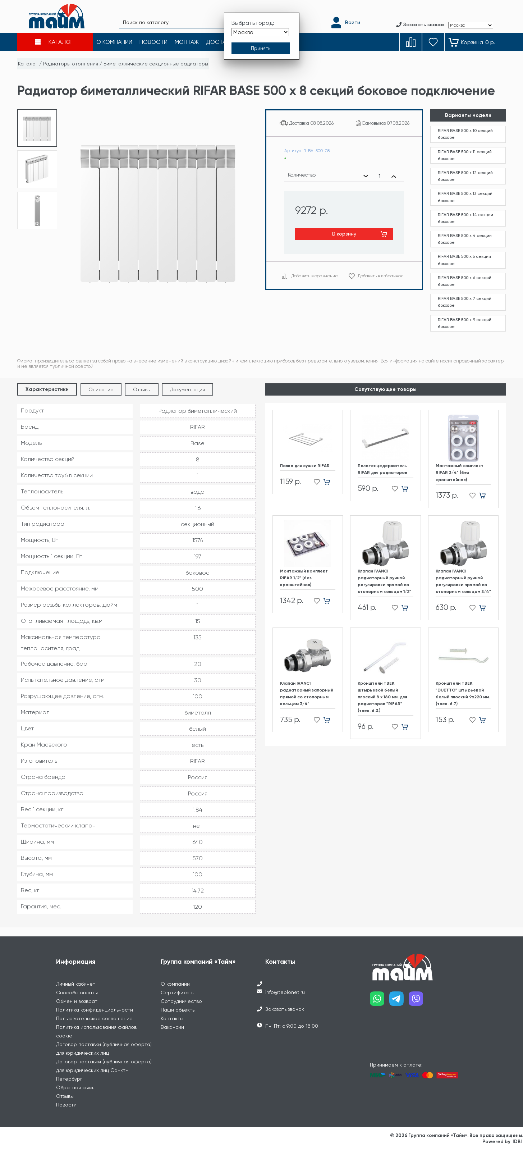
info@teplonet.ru (285, 992)
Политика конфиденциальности (94, 1010)
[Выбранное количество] (379, 176)
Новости (66, 1105)
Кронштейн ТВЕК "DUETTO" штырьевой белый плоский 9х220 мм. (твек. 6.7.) (463, 694)
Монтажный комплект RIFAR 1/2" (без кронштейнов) (304, 578)
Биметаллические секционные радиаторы (156, 64)
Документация (187, 389)
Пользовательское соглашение (94, 1018)
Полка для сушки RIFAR (305, 465)
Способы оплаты (77, 992)
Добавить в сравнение (314, 275)
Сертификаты (177, 992)
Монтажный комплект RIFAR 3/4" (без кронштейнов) (459, 472)
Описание (101, 389)
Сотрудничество (181, 1001)
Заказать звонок (284, 1009)
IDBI (517, 1141)
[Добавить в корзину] (329, 481)
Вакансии (172, 1027)
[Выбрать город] (260, 32)
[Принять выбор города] (260, 48)
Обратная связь (75, 1087)
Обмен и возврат (76, 1001)
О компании (175, 984)
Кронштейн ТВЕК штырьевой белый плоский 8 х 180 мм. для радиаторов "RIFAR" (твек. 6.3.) (382, 697)
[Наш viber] (418, 1001)
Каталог (28, 64)
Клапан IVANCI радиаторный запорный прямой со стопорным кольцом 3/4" (306, 694)
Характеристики (47, 389)
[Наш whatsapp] (379, 1001)
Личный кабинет (75, 984)
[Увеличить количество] (393, 176)
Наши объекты (178, 1010)
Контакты (172, 1018)
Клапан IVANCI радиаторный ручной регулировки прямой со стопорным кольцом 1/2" (384, 581)
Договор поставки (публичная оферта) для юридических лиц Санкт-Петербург (104, 1070)
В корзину (344, 234)
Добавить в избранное (381, 275)
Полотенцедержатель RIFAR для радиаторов (382, 469)
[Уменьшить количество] (365, 176)
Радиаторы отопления (70, 64)
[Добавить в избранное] (314, 481)
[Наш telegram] (399, 1001)
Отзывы (142, 389)
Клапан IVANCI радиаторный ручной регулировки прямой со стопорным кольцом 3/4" (463, 581)
